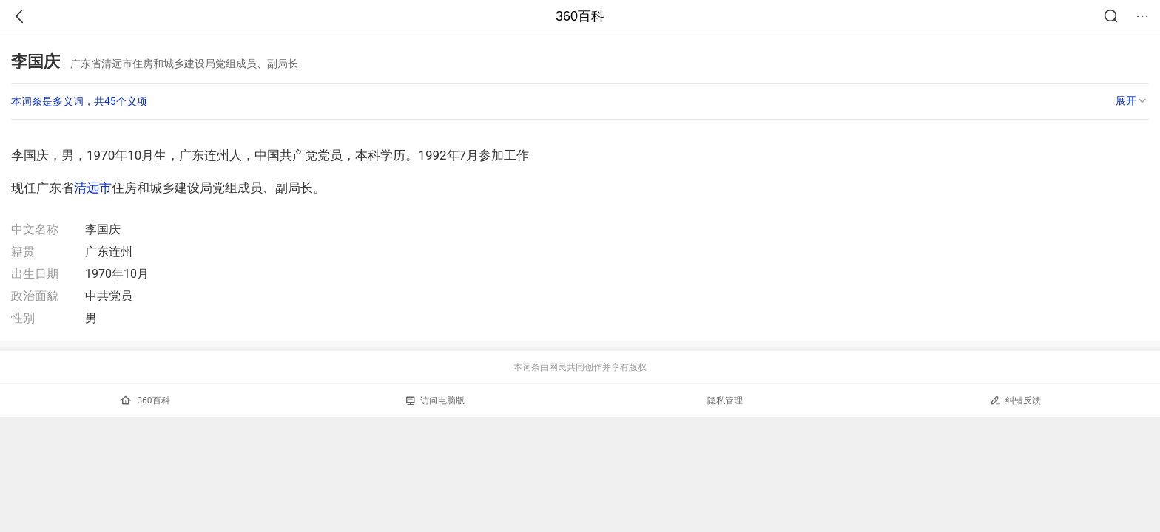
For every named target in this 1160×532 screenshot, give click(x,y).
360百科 (580, 16)
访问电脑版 (435, 400)
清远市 (93, 187)
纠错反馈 (1015, 400)
